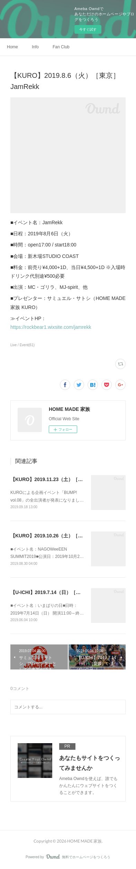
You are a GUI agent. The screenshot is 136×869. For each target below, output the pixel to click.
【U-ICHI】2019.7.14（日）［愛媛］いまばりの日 (64, 592)
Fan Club (61, 46)
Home (12, 46)
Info (35, 46)
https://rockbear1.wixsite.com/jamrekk (50, 327)
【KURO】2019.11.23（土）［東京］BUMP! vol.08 (67, 479)
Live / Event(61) (22, 345)
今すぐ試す (88, 29)
